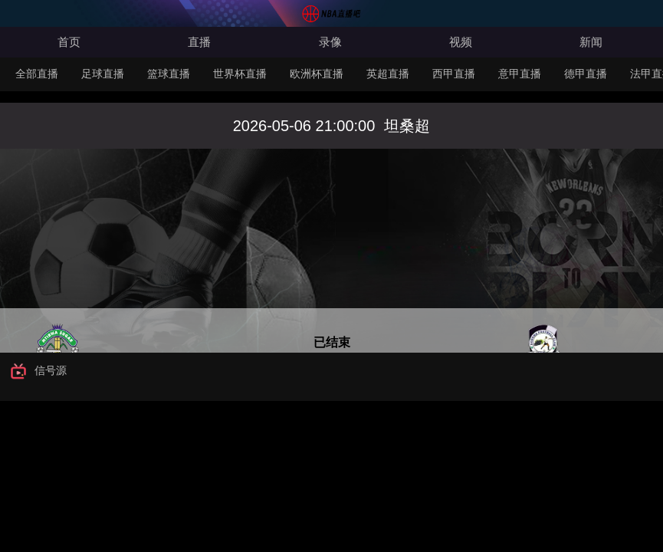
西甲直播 (453, 73)
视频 (460, 41)
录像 (330, 41)
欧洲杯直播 (316, 73)
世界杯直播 (240, 73)
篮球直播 (168, 73)
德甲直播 (585, 73)
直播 (199, 41)
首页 (68, 41)
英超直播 (387, 73)
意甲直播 (519, 73)
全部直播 (36, 73)
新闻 (590, 41)
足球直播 (102, 73)
